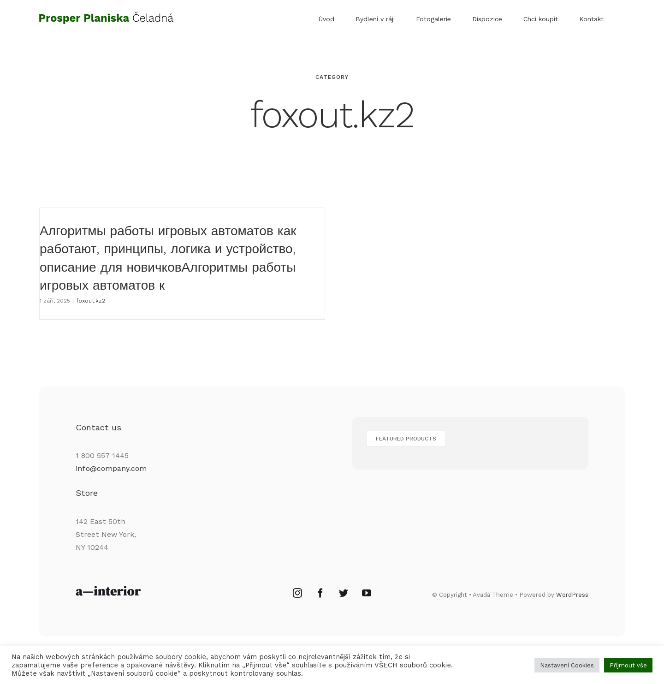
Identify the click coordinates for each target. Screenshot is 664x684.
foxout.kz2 (90, 300)
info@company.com (111, 478)
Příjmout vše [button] (628, 665)
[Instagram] (297, 603)
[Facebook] (320, 603)
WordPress (572, 604)
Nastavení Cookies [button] (567, 665)
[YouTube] (366, 603)
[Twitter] (343, 603)
